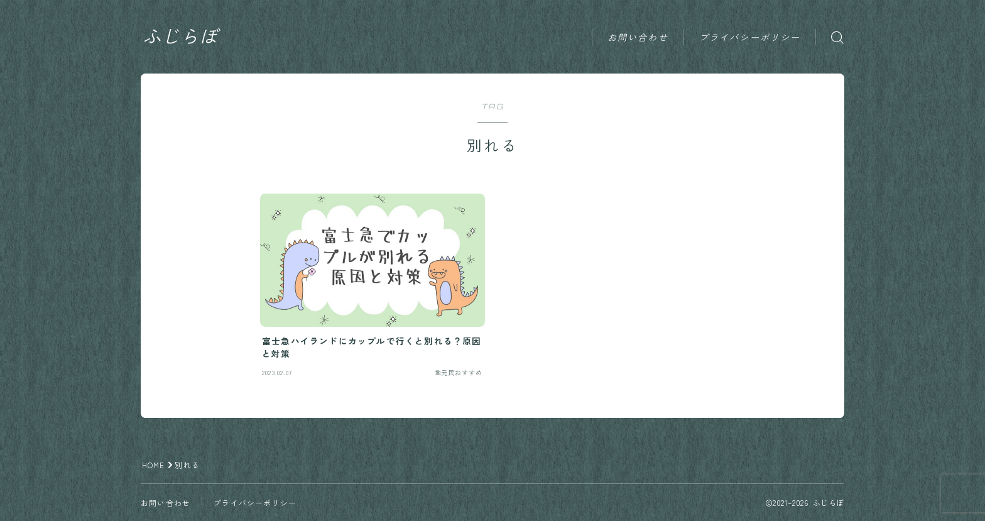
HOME (153, 464)
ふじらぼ (183, 37)
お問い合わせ (637, 37)
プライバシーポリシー (749, 37)
